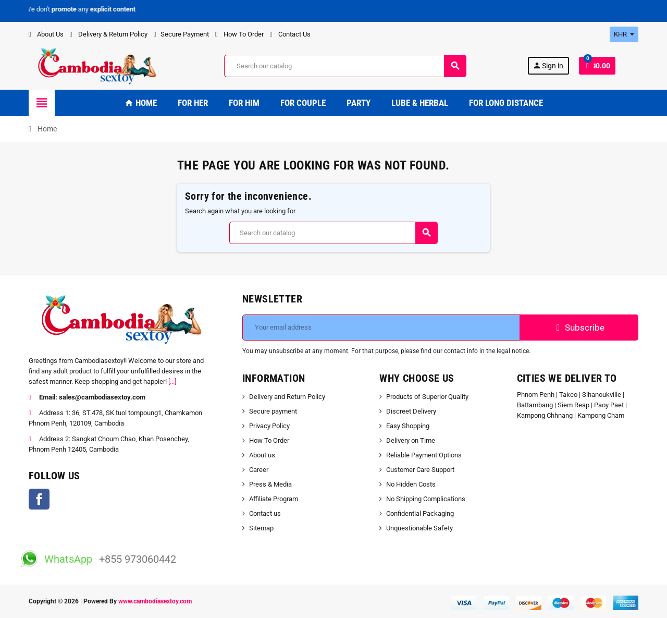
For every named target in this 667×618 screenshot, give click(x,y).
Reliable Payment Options (424, 455)
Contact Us (290, 34)
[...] (172, 381)
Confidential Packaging (420, 513)
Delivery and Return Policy (287, 397)
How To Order (239, 34)
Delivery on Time (410, 440)
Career (258, 470)
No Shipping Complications (425, 499)
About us (262, 455)
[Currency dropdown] (624, 34)
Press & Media (270, 484)
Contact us (265, 513)
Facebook (39, 499)
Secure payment (273, 411)
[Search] (345, 66)
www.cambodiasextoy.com (155, 601)
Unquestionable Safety (419, 528)
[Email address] (381, 327)
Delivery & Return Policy (108, 34)
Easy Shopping (407, 426)
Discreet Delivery (411, 411)
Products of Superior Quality (427, 397)
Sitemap (261, 528)
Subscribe (579, 327)
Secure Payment (181, 34)
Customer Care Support (420, 470)
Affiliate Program (273, 499)
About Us (46, 34)
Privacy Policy (269, 426)
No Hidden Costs (411, 484)
